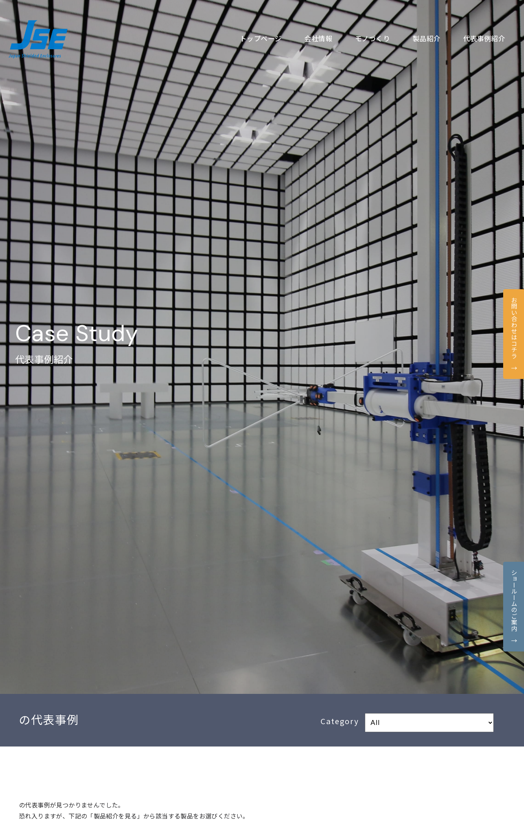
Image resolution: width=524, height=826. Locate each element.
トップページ (261, 38)
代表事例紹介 (484, 38)
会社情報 (318, 38)
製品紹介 (427, 38)
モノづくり (372, 38)
